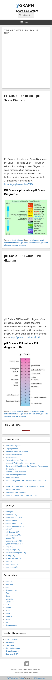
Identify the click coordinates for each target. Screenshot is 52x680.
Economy (9, 599)
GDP (7, 605)
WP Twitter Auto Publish (15, 678)
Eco (7, 593)
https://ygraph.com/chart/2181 (25, 337)
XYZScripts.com (39, 678)
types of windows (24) (14, 544)
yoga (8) (9, 561)
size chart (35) (11, 515)
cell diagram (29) (12, 532)
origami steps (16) (13, 550)
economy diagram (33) (15, 526)
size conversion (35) (14, 517)
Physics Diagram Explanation (17, 460)
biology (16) (10, 555)
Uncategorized (11, 625)
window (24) (10, 538)
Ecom (8, 596)
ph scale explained (19, 245)
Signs (8, 619)
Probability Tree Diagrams (16, 492)
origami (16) (10, 547)
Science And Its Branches (16, 472)
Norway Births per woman (16, 475)
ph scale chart (34, 243)
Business (9, 584)
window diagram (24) (14, 541)
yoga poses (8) (11, 567)
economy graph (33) (14, 523)
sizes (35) (9, 512)
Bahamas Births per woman (17, 451)
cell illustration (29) (13, 535)
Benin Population (12, 478)
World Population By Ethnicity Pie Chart (21, 495)
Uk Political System (13, 446)
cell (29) (9, 529)
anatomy (9, 581)
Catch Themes (33, 672)
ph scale (24, 243)
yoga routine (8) (12, 564)
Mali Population (12, 457)
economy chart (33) (13, 520)
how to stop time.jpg (14, 454)
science (20, 240)
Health (8, 608)
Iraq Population (12, 448)
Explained (9, 602)
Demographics (11, 590)
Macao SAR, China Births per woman (20, 463)
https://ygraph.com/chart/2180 (19, 184)
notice (8, 613)
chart (14, 240)
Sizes (8, 622)
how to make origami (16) (16, 553)
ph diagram (34, 240)
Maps (8, 611)
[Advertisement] (26, 60)
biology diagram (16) (14, 558)
